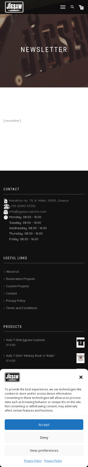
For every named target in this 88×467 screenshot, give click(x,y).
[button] (81, 377)
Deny (44, 437)
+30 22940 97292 (23, 206)
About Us (12, 271)
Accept (44, 424)
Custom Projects (17, 286)
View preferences (44, 450)
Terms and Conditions (21, 308)
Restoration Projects (20, 279)
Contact (11, 293)
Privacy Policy (33, 461)
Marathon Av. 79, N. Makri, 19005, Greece (39, 200)
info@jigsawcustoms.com (27, 211)
